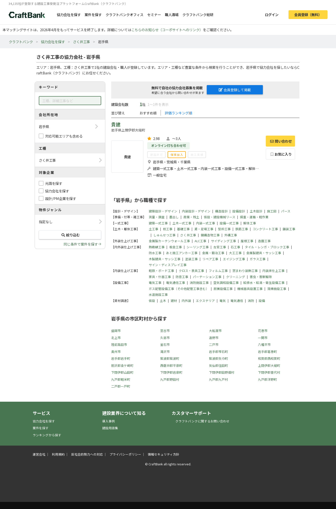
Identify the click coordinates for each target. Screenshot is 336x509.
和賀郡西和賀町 (269, 358)
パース (285, 211)
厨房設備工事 (223, 288)
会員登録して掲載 (235, 89)
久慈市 (165, 337)
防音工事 (182, 276)
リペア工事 (210, 259)
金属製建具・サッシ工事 (263, 252)
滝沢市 (165, 351)
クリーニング (235, 276)
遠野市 (213, 337)
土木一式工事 (181, 223)
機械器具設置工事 (250, 288)
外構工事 (230, 235)
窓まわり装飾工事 (245, 270)
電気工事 (155, 282)
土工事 (153, 229)
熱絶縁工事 (157, 247)
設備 (262, 300)
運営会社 (39, 454)
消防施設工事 (199, 282)
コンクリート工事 (265, 229)
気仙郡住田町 (218, 365)
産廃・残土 (191, 217)
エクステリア (205, 300)
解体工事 (249, 223)
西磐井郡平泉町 (171, 365)
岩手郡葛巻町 (267, 351)
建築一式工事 (158, 223)
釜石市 (165, 344)
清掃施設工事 (276, 288)
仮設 (152, 300)
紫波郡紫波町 (169, 358)
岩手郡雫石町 (218, 351)
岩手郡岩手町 (120, 358)
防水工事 (155, 252)
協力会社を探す (69, 14)
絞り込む (70, 234)
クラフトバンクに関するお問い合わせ (202, 421)
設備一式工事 (229, 223)
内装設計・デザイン (196, 211)
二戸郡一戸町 (120, 386)
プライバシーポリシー (125, 454)
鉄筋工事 (241, 229)
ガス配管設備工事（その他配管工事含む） (179, 288)
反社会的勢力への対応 (87, 454)
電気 (222, 300)
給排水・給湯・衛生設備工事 (264, 282)
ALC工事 (200, 241)
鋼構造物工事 (210, 235)
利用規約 (58, 454)
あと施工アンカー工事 (182, 252)
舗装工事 (289, 229)
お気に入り (280, 154)
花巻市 (262, 330)
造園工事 (264, 241)
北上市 (116, 337)
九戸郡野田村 (169, 379)
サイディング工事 (223, 241)
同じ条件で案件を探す (81, 244)
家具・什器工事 (160, 276)
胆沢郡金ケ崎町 (122, 365)
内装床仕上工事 (273, 270)
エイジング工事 (234, 259)
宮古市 (165, 330)
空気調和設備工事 (226, 282)
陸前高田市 (119, 344)
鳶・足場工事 (203, 229)
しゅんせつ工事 (164, 235)
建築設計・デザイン (163, 211)
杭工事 (167, 229)
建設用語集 (110, 428)
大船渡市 (215, 330)
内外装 (186, 300)
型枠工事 (224, 229)
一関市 (262, 337)
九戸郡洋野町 (267, 379)
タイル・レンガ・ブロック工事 (267, 247)
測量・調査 (157, 217)
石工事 (235, 247)
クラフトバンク (21, 41)
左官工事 (219, 247)
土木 (163, 300)
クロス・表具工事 (191, 270)
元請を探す (53, 183)
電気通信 (236, 300)
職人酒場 (171, 14)
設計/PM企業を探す (60, 198)
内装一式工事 (205, 223)
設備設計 (238, 211)
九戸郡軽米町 (120, 379)
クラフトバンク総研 (197, 14)
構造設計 (221, 211)
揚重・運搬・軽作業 (254, 217)
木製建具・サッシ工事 (164, 259)
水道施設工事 (158, 294)
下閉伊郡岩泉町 (171, 372)
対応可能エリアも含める (64, 136)
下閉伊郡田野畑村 (221, 372)
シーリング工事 (198, 247)
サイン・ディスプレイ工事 (168, 264)
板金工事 (175, 247)
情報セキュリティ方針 (163, 454)
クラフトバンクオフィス (124, 14)
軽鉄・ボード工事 (161, 270)
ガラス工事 (258, 259)
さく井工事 (81, 41)
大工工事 (235, 252)
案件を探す (93, 14)
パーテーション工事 (207, 276)
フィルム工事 (218, 270)
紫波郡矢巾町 (218, 358)
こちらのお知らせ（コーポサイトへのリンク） (167, 29)
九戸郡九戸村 (218, 379)
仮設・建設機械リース (219, 217)
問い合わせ (280, 141)
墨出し (174, 217)
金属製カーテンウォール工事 (169, 241)
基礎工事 (183, 229)
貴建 (115, 124)
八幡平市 (264, 344)
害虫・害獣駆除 (261, 276)
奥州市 (116, 351)
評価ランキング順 (178, 112)
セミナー (154, 14)
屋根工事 (247, 241)
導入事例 (108, 421)
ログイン (271, 14)
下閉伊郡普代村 (269, 372)
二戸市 (213, 344)
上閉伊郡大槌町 (269, 365)
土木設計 (256, 211)
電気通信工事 (175, 282)
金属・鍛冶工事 (213, 252)
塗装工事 (191, 259)
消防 (251, 300)
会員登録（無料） (308, 14)
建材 (174, 300)
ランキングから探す (47, 435)
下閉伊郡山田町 (122, 372)
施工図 (272, 211)
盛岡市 (116, 330)
